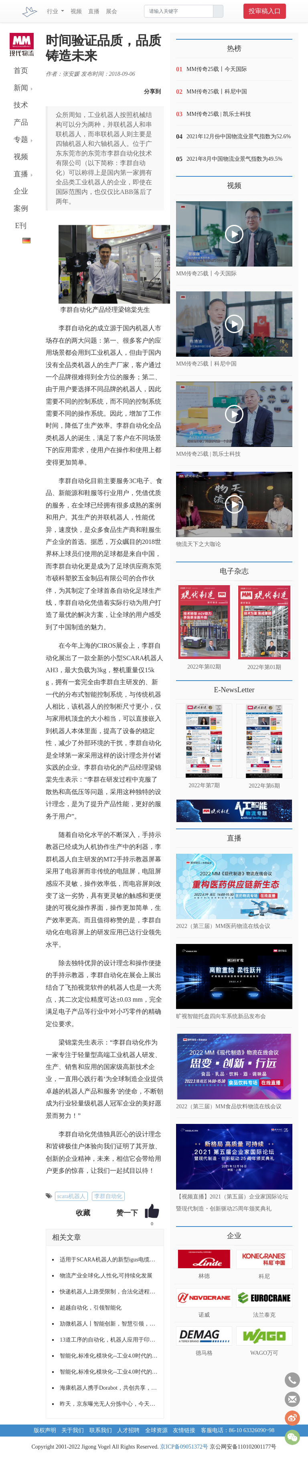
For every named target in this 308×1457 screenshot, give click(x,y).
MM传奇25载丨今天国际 (216, 69)
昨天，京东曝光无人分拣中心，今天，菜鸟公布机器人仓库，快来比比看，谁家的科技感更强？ (109, 1404)
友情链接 (184, 1430)
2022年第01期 (264, 667)
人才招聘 (128, 1430)
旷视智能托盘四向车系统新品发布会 (221, 1016)
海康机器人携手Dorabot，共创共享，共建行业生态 (109, 1388)
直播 (93, 11)
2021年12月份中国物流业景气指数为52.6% (238, 136)
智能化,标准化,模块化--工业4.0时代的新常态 (109, 1356)
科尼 (264, 1276)
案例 (21, 208)
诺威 (204, 1315)
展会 (111, 11)
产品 (21, 122)
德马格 (204, 1353)
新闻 (21, 88)
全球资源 (156, 1430)
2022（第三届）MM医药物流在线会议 (223, 926)
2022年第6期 (264, 786)
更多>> (184, 568)
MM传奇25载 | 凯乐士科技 (218, 114)
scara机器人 (71, 1196)
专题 (21, 139)
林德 (204, 1276)
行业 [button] (53, 11)
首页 (21, 71)
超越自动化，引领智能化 (91, 1308)
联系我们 (100, 1430)
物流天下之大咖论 (198, 544)
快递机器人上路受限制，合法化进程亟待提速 (109, 1292)
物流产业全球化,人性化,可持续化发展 (106, 1276)
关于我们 (72, 1430)
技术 (21, 105)
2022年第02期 (204, 667)
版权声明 (45, 1430)
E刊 (21, 226)
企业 (21, 191)
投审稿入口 (265, 11)
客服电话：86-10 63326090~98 (238, 1430)
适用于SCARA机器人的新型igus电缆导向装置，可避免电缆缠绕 (109, 1260)
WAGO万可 (264, 1353)
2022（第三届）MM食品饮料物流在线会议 (229, 1106)
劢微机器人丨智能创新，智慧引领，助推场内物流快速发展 (109, 1324)
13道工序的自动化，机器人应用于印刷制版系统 (109, 1340)
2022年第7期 (204, 785)
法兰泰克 (264, 1315)
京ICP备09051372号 (184, 1447)
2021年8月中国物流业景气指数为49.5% (234, 159)
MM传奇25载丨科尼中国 (216, 92)
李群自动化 (108, 1196)
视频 (76, 11)
